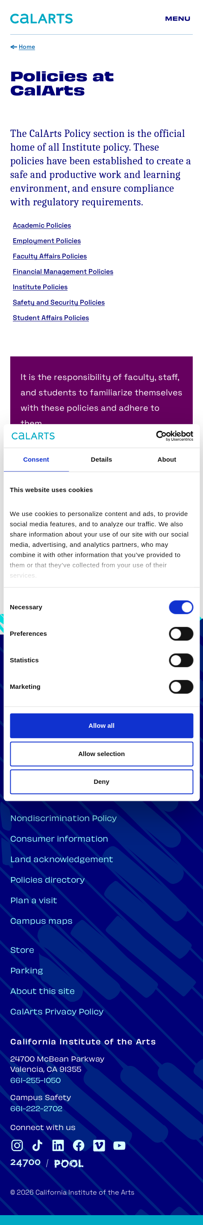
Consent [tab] (36, 459)
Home (27, 47)
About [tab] (167, 459)
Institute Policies (40, 287)
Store (22, 951)
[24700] (25, 1163)
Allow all (101, 725)
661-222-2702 (36, 1109)
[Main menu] (179, 18)
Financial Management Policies (63, 272)
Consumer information (59, 839)
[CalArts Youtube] (120, 1145)
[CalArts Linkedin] (58, 1145)
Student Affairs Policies (51, 318)
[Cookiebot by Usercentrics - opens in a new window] (155, 436)
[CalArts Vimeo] (99, 1145)
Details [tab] (101, 459)
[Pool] (68, 1163)
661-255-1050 (35, 1081)
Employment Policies (47, 241)
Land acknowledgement (61, 860)
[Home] (41, 19)
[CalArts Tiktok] (37, 1145)
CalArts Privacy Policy (56, 1012)
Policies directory (47, 880)
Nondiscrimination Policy (63, 819)
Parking (26, 971)
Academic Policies (42, 225)
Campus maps (41, 921)
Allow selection (101, 753)
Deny (101, 781)
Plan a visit (33, 901)
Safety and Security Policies (59, 303)
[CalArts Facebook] (78, 1145)
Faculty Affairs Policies (50, 256)
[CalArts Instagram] (17, 1145)
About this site (42, 992)
